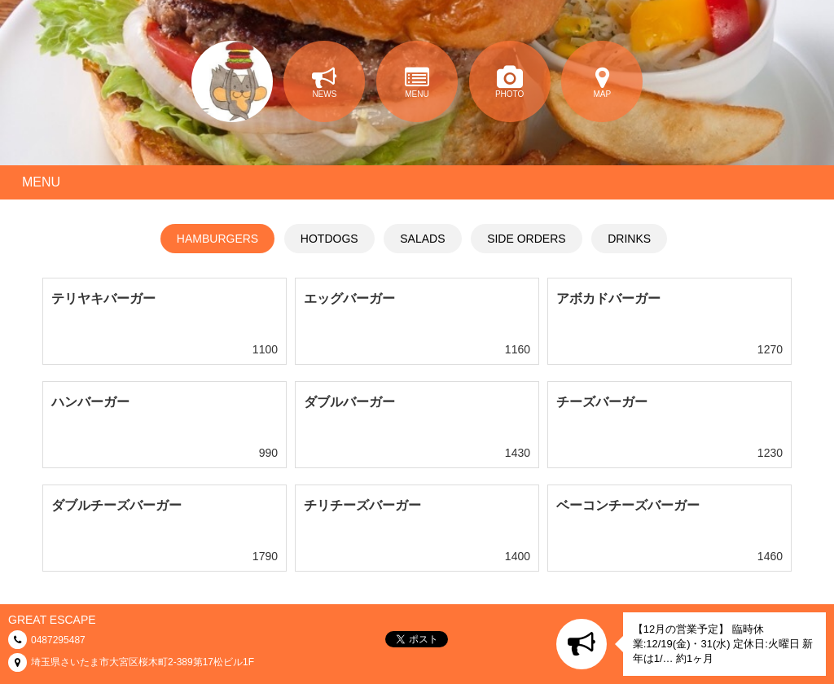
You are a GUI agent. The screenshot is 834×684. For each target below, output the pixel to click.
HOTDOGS (329, 238)
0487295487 (58, 640)
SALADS (422, 238)
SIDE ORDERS (526, 238)
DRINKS (629, 238)
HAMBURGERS (217, 238)
